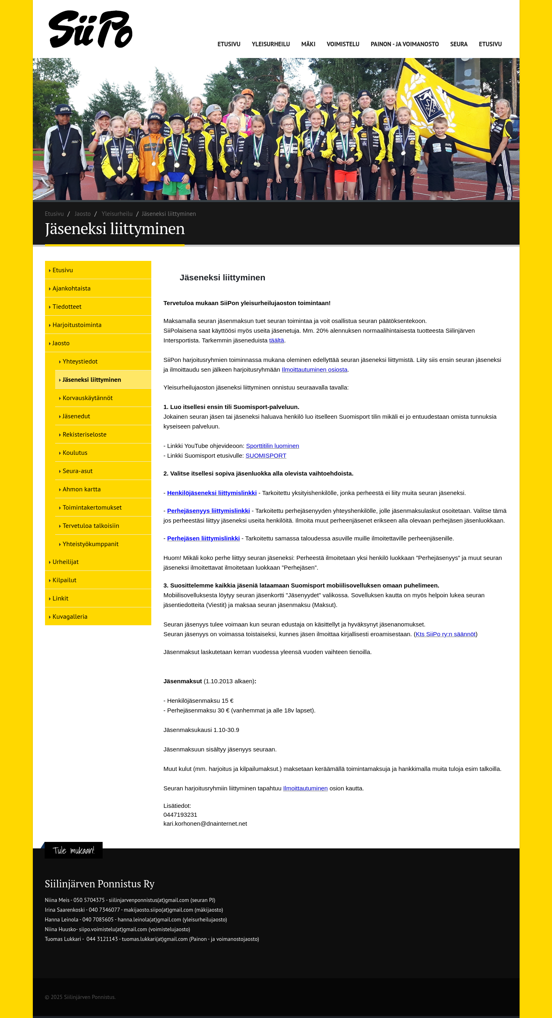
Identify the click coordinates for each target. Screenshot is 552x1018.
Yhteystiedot (80, 361)
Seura (459, 44)
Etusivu (229, 44)
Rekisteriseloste (85, 434)
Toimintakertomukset (92, 507)
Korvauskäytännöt (88, 398)
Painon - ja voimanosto (405, 44)
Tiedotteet (67, 306)
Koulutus (75, 452)
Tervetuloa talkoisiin (91, 525)
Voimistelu (343, 44)
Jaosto (83, 213)
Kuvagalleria (70, 616)
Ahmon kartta (82, 489)
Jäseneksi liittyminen (92, 379)
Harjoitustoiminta (77, 325)
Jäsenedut (76, 416)
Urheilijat (66, 561)
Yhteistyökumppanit (91, 544)
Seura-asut (78, 471)
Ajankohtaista (72, 288)
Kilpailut (65, 580)
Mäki (308, 44)
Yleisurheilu (271, 44)
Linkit (61, 598)
